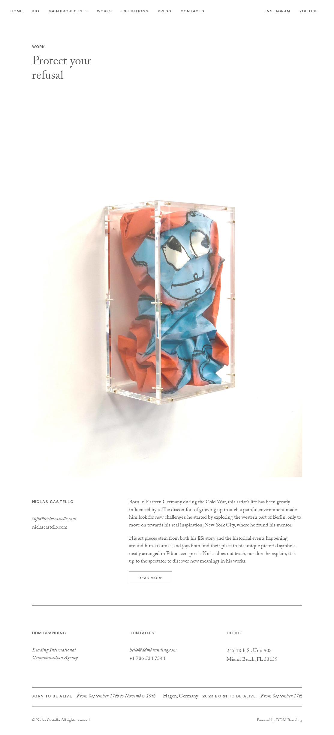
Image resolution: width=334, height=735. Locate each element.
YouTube (309, 11)
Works (104, 11)
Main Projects (68, 11)
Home (17, 11)
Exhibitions (135, 11)
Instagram (278, 11)
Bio (35, 11)
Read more (151, 578)
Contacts (193, 11)
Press (164, 11)
